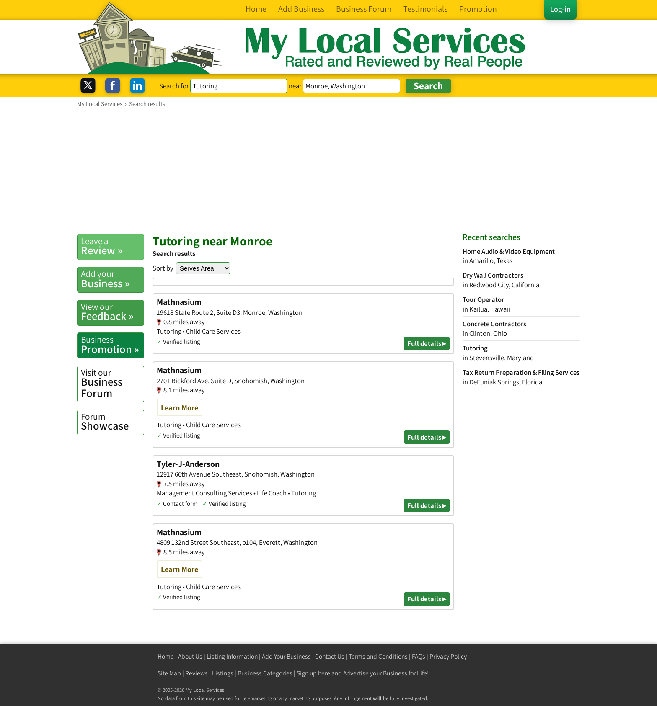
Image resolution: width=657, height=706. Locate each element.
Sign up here (313, 673)
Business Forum (112, 383)
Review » (112, 246)
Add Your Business (286, 656)
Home (166, 656)
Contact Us (329, 656)
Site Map (169, 673)
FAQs (418, 656)
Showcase (112, 421)
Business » (112, 279)
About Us (190, 656)
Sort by (163, 268)
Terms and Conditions (378, 656)
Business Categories (265, 673)
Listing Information (232, 656)
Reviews (196, 673)
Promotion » (112, 344)
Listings (222, 673)
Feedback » (112, 312)
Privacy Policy (448, 656)
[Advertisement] (328, 170)
